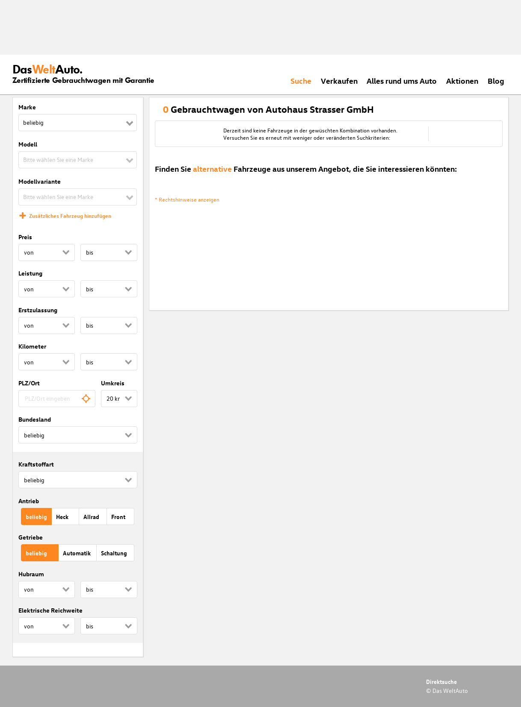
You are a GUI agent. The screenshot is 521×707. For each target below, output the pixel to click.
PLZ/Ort (29, 383)
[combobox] (57, 398)
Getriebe (30, 537)
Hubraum (31, 574)
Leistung (30, 273)
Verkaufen (339, 80)
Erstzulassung (37, 310)
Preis (25, 237)
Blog (496, 80)
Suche (300, 80)
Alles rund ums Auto (402, 80)
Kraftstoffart (36, 464)
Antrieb (28, 501)
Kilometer (32, 346)
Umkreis (112, 383)
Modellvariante (39, 181)
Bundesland (34, 419)
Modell (27, 144)
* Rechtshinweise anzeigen (187, 199)
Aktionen (462, 80)
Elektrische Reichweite (50, 610)
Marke (27, 107)
